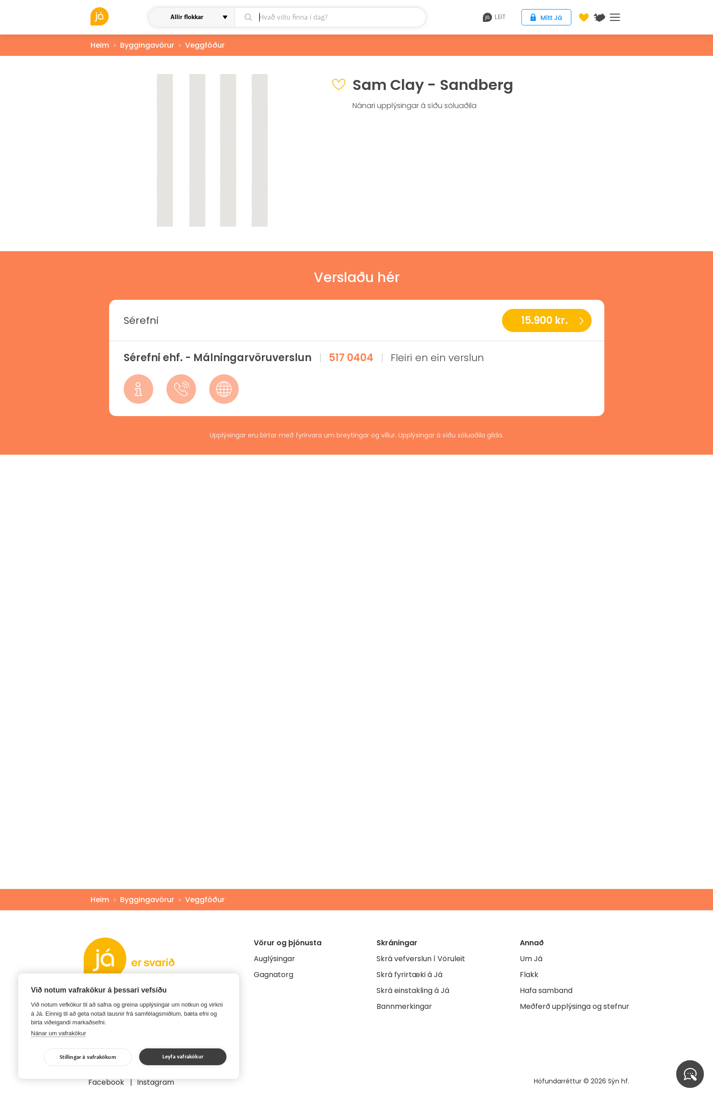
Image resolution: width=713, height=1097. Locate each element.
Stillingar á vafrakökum (88, 1057)
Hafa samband (546, 990)
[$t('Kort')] (599, 17)
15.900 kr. (544, 320)
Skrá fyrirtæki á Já (409, 974)
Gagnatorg (273, 974)
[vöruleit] (118, 16)
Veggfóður (205, 45)
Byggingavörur (147, 45)
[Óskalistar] (584, 17)
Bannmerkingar (404, 1006)
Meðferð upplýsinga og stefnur (574, 1006)
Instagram (155, 1082)
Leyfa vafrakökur (182, 1056)
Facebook (107, 1082)
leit (494, 17)
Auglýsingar (274, 958)
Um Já (531, 958)
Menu (615, 17)
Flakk (529, 974)
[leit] (330, 17)
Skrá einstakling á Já (413, 990)
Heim (99, 45)
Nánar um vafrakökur (58, 1033)
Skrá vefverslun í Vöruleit (421, 958)
